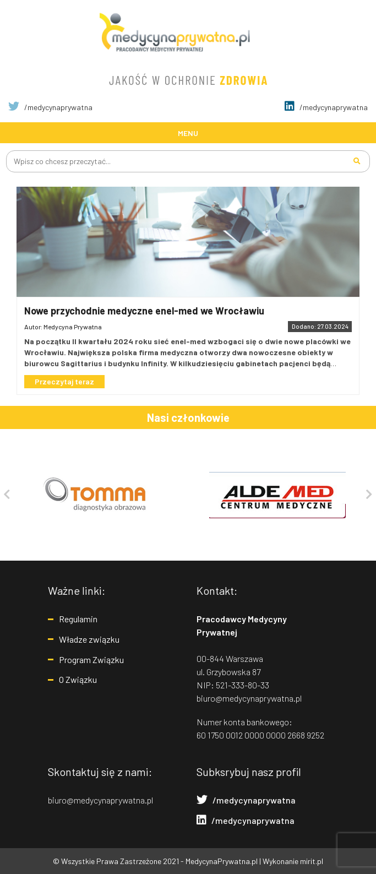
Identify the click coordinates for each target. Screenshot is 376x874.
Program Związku (91, 659)
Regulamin (78, 619)
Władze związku (89, 639)
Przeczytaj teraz (64, 381)
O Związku (78, 679)
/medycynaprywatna (50, 107)
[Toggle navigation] (188, 132)
